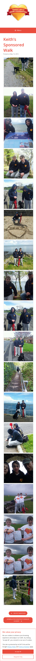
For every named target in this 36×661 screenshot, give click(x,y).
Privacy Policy (11, 647)
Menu (18, 30)
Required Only (18, 657)
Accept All (18, 651)
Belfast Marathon (18, 613)
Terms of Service (24, 647)
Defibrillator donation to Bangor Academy (18, 620)
